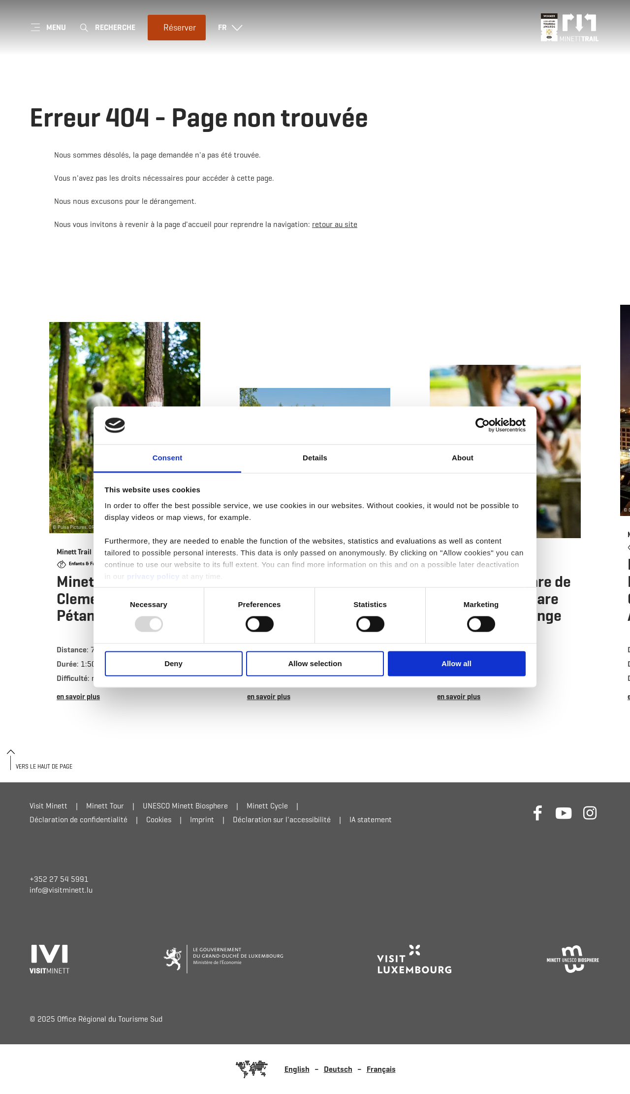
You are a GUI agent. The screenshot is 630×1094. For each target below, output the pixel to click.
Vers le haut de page (44, 766)
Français (381, 1069)
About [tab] (462, 457)
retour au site (334, 224)
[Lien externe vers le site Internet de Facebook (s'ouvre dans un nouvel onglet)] (537, 812)
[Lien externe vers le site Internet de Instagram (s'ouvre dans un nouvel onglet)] (589, 812)
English (297, 1069)
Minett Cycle (267, 805)
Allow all (456, 663)
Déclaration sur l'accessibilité (282, 819)
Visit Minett (48, 805)
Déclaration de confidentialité (78, 819)
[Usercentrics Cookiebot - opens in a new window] (483, 425)
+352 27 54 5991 (59, 879)
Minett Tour (105, 805)
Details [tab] (315, 457)
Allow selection (315, 663)
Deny (173, 663)
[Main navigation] (48, 27)
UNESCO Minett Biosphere (185, 805)
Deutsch (338, 1069)
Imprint (202, 819)
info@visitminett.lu (61, 890)
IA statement (370, 819)
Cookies (158, 819)
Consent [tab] (168, 457)
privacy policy (153, 576)
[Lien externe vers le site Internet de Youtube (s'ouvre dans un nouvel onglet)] (563, 812)
